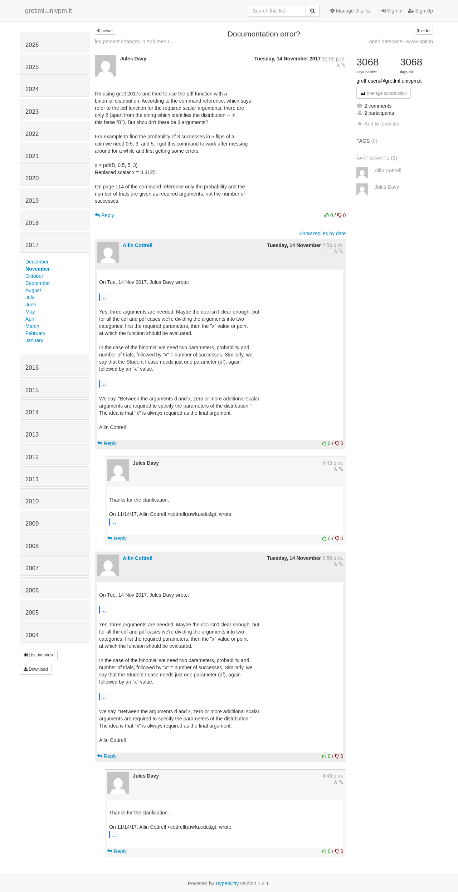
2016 (32, 367)
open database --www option (401, 41)
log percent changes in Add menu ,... (135, 41)
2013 (32, 434)
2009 (32, 523)
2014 (32, 412)
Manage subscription (383, 93)
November (37, 269)
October (34, 276)
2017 (32, 245)
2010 (32, 501)
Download (36, 669)
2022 (32, 133)
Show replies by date (322, 233)
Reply (104, 215)
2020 (32, 178)
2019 (32, 200)
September (37, 283)
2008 (32, 546)
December (37, 262)
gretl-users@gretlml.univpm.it (389, 81)
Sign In (392, 11)
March (32, 326)
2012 (32, 457)
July (29, 297)
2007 (32, 568)
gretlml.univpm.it (48, 10)
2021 (32, 156)
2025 (32, 67)
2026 (32, 44)
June (30, 304)
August (33, 290)
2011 (32, 479)
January (34, 340)
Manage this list (350, 11)
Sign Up (420, 11)
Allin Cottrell (137, 245)
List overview (39, 654)
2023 (32, 111)
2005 (32, 612)
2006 (32, 590)
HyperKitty (227, 883)
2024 (32, 89)
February (35, 333)
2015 (32, 390)
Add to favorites (377, 124)
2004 (32, 635)
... (103, 297)
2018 (32, 223)
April (30, 319)
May (30, 312)
